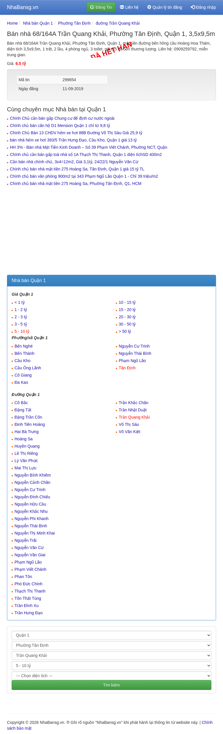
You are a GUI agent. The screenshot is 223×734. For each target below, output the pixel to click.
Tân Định (127, 368)
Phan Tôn (23, 576)
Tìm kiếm (111, 685)
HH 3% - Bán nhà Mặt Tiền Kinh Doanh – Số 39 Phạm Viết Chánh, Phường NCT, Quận (88, 147)
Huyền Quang (27, 446)
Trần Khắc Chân (133, 402)
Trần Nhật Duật (133, 410)
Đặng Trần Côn (28, 417)
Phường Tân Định (74, 23)
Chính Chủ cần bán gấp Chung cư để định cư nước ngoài (62, 118)
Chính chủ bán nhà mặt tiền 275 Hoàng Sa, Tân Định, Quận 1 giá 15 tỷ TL (77, 169)
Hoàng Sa (24, 439)
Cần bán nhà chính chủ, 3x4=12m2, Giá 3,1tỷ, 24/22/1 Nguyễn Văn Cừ (74, 161)
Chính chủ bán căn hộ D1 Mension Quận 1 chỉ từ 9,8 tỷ (60, 125)
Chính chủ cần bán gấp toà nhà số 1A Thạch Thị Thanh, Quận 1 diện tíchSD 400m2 (86, 154)
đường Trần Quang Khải (118, 23)
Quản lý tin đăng (164, 7)
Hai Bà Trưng (27, 431)
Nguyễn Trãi (26, 540)
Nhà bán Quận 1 (38, 23)
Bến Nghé (24, 346)
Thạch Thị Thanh (30, 591)
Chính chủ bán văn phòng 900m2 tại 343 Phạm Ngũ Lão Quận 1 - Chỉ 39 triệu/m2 (84, 176)
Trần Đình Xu (27, 605)
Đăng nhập (203, 7)
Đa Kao (21, 382)
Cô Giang (23, 375)
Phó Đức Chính (28, 584)
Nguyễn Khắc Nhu (31, 511)
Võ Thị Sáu (129, 424)
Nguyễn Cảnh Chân (32, 482)
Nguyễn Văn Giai (30, 555)
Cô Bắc (21, 402)
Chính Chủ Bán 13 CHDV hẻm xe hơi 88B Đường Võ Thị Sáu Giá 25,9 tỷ (76, 132)
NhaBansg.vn (22, 7)
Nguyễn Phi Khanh (31, 518)
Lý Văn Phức (26, 460)
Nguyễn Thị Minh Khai (35, 533)
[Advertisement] (111, 231)
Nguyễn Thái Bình (135, 353)
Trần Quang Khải (134, 417)
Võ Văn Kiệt (129, 431)
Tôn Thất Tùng (28, 598)
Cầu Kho (22, 360)
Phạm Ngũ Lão (132, 360)
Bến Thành (24, 353)
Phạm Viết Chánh (30, 569)
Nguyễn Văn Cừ (29, 547)
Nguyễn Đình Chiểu (32, 497)
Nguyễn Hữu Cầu (30, 504)
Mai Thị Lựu (25, 468)
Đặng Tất (23, 410)
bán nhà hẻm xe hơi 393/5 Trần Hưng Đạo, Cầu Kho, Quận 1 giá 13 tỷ (73, 140)
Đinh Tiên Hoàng (30, 424)
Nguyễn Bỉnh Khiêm (33, 475)
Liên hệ (129, 7)
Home (12, 23)
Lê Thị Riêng (26, 453)
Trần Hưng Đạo (29, 613)
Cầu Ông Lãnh (28, 368)
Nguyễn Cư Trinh (134, 346)
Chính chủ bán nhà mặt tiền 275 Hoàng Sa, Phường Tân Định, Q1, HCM (75, 183)
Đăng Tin (101, 7)
